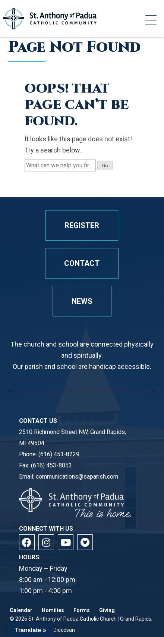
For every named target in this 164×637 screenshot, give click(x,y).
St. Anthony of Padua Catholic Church (72, 619)
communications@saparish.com (77, 476)
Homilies (53, 610)
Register (81, 225)
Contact (82, 263)
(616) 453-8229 (58, 454)
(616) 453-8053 (51, 465)
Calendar (21, 610)
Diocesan (64, 630)
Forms (81, 610)
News (82, 301)
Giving (107, 610)
